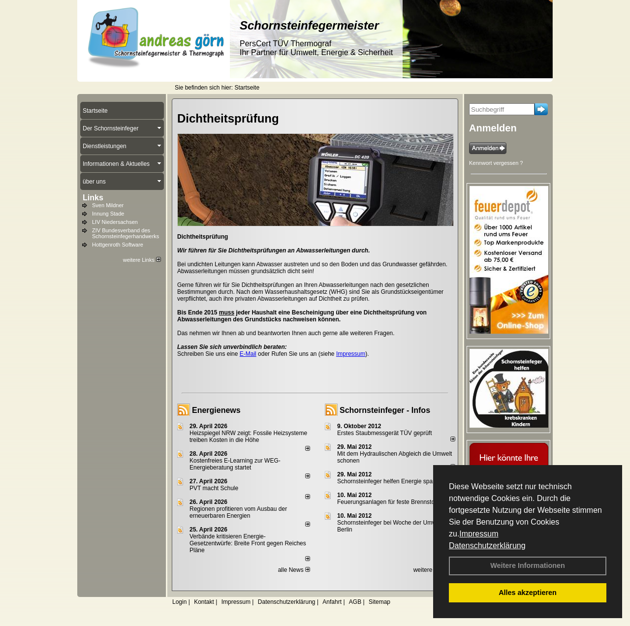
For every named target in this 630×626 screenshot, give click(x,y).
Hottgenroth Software (117, 245)
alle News (294, 569)
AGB (355, 601)
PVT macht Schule (213, 488)
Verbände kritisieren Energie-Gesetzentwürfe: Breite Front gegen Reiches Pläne (247, 543)
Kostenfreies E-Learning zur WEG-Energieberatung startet (235, 464)
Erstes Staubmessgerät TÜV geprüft (384, 433)
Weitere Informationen (527, 565)
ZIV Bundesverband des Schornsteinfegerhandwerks (125, 233)
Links (93, 197)
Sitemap (379, 601)
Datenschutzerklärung (487, 545)
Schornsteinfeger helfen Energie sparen (389, 481)
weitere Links (142, 260)
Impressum (478, 534)
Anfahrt (332, 601)
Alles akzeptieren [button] (528, 592)
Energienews (216, 410)
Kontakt (204, 601)
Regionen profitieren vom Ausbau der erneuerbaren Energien (238, 512)
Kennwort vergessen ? (496, 163)
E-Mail (248, 353)
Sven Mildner (108, 205)
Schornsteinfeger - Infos (385, 410)
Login (179, 601)
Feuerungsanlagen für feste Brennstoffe (389, 502)
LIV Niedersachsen (115, 222)
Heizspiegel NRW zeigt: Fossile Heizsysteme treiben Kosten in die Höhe (248, 436)
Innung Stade (108, 214)
